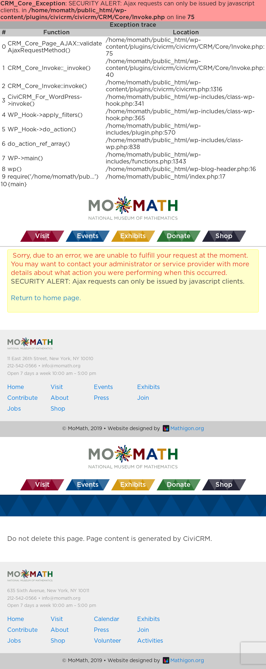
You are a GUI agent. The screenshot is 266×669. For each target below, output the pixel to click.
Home (15, 387)
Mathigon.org (183, 428)
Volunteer (107, 641)
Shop (58, 409)
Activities (150, 641)
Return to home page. (46, 298)
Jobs (14, 409)
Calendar (106, 619)
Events (103, 387)
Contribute (22, 398)
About (60, 398)
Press (101, 398)
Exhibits (148, 387)
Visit (57, 387)
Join (143, 398)
